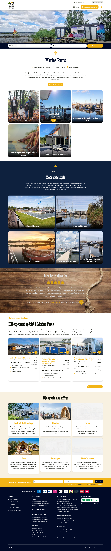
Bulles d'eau (55, 423)
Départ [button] (23, 45)
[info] (36, 367)
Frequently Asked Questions (39, 505)
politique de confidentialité (83, 484)
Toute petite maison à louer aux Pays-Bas (67, 499)
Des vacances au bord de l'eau (64, 503)
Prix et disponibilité (55, 84)
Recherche (95, 45)
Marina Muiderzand (37, 528)
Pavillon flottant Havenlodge (23, 423)
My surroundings (36, 499)
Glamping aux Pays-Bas (63, 501)
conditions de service (94, 484)
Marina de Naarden (37, 534)
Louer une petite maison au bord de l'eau (67, 507)
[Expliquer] (58, 120)
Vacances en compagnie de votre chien (66, 505)
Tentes (24, 458)
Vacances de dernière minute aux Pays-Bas (67, 509)
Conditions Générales (62, 532)
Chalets (87, 423)
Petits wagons (55, 458)
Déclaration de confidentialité (64, 529)
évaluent (55, 302)
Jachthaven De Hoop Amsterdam (40, 537)
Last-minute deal (55, 115)
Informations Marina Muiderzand (40, 503)
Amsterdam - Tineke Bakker (39, 530)
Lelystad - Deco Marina (38, 532)
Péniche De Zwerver (87, 458)
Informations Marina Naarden (39, 501)
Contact (59, 534)
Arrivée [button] (14, 45)
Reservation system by (94, 547)
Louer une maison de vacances (64, 541)
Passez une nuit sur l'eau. (63, 511)
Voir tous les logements (95, 387)
